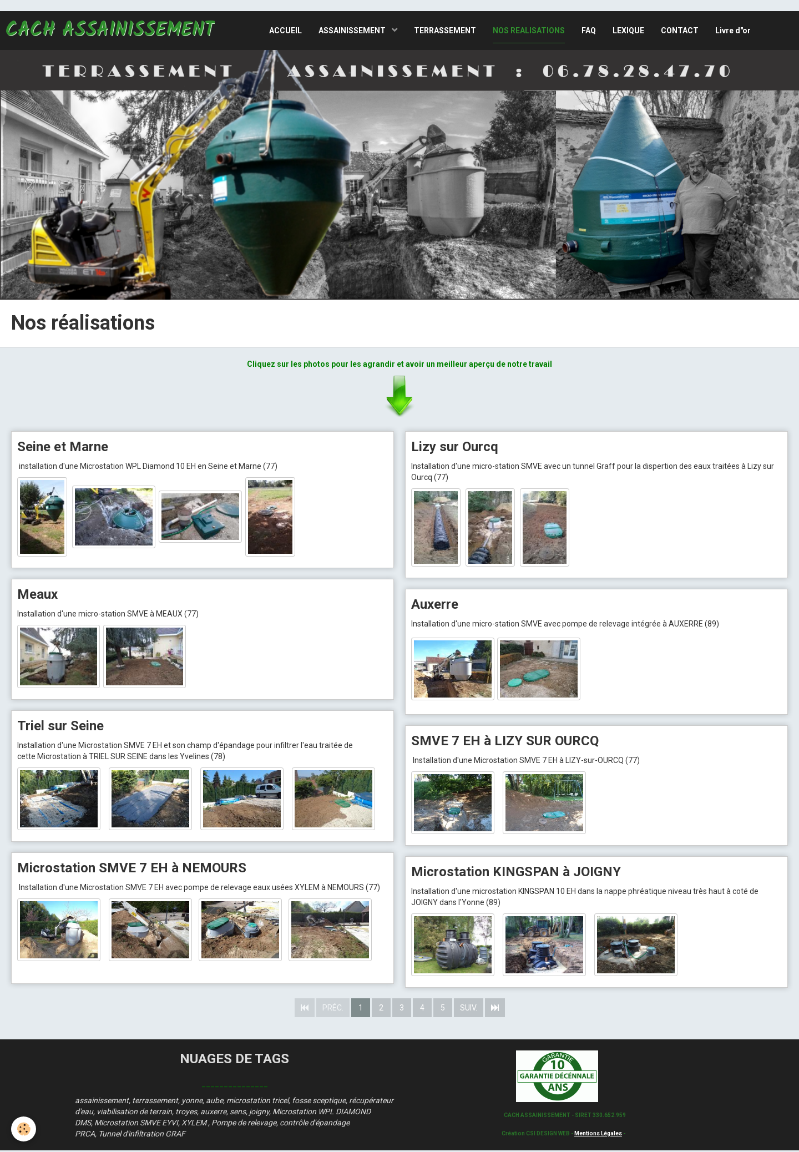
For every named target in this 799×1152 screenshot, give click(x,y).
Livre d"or (733, 30)
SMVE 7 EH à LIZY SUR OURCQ (505, 741)
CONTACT (680, 30)
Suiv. (468, 1009)
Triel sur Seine (60, 727)
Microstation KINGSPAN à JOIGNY (516, 873)
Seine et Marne (62, 446)
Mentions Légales (598, 1134)
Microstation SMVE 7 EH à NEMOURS (131, 869)
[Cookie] (23, 1128)
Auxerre (434, 605)
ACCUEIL (285, 30)
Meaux (37, 594)
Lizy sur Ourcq (454, 446)
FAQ (588, 30)
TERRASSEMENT (445, 30)
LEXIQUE (628, 30)
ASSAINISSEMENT (352, 30)
